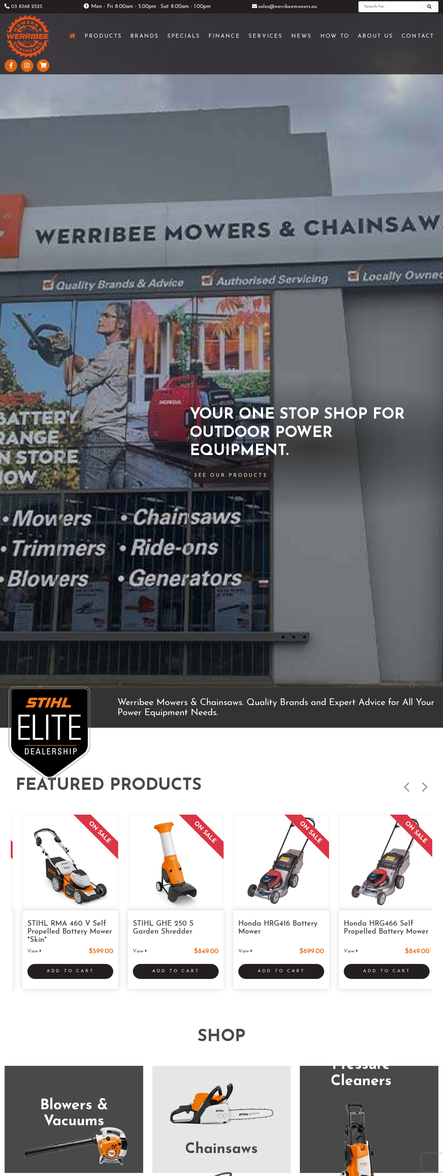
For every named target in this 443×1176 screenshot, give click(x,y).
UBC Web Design (231, 1144)
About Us (125, 1104)
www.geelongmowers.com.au (235, 928)
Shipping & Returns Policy (189, 1157)
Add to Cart (63, 292)
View (28, 270)
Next (424, 107)
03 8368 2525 (25, 6)
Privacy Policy (238, 1157)
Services (123, 1084)
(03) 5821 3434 (368, 916)
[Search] (390, 6)
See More (221, 643)
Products (125, 1073)
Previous (406, 107)
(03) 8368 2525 (73, 916)
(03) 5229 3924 (221, 916)
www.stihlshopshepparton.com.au (389, 928)
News (121, 1094)
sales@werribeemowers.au (284, 6)
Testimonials (129, 1115)
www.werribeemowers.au (83, 928)
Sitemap (270, 1157)
